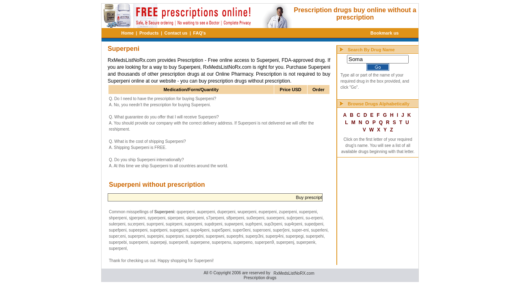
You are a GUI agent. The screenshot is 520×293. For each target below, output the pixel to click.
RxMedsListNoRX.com (293, 273)
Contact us (176, 33)
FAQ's (199, 33)
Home (127, 33)
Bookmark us (384, 33)
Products (149, 33)
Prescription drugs (260, 278)
